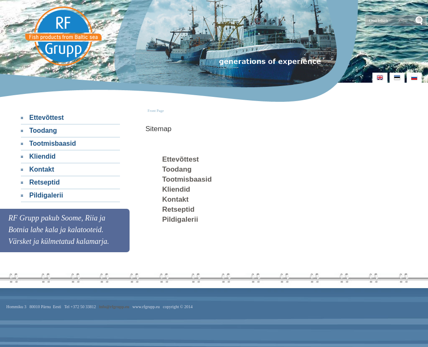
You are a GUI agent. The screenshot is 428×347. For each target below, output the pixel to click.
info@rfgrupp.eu (114, 306)
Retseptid (44, 182)
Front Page (156, 111)
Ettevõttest (46, 117)
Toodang (43, 130)
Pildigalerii (46, 195)
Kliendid (42, 156)
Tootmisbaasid (52, 143)
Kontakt (41, 169)
